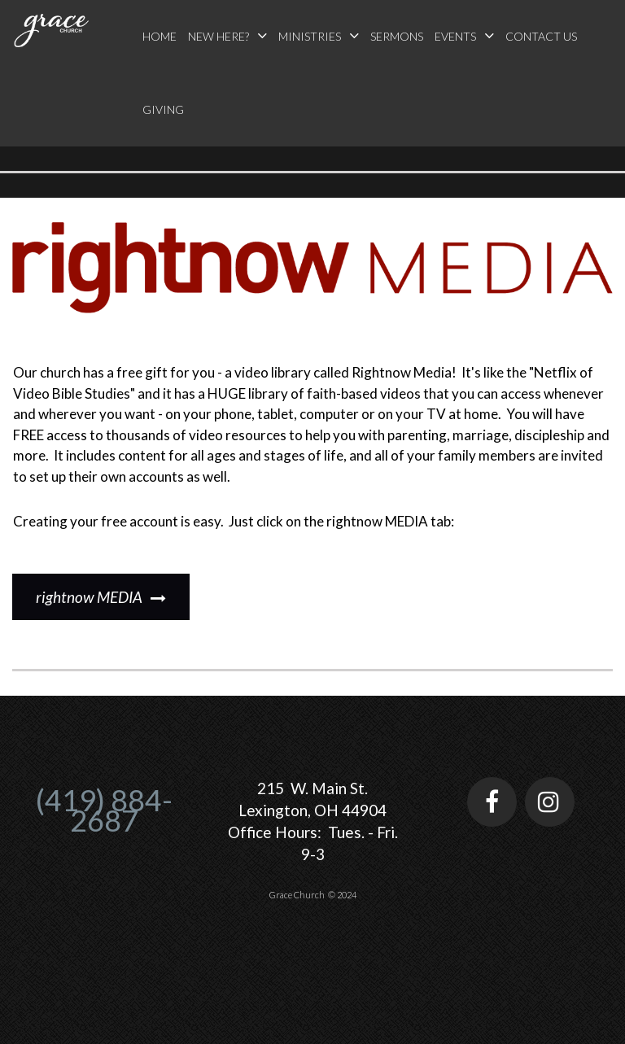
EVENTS (464, 35)
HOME (159, 36)
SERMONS (396, 36)
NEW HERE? (227, 35)
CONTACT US (541, 36)
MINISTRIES (318, 35)
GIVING (163, 109)
